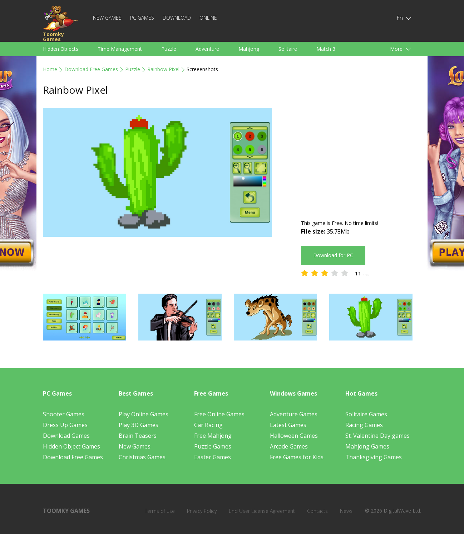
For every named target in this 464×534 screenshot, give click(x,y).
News (346, 511)
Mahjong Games (367, 446)
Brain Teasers (138, 436)
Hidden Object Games (71, 446)
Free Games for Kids (297, 457)
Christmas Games (142, 457)
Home (50, 69)
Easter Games (212, 457)
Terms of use (160, 511)
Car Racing (208, 425)
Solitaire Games (366, 414)
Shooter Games (63, 414)
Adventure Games (293, 414)
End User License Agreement (262, 511)
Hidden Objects (60, 48)
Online (208, 17)
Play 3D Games (138, 425)
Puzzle (168, 48)
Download (177, 17)
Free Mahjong (213, 436)
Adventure (207, 48)
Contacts (317, 511)
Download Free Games (91, 69)
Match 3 (325, 48)
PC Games (142, 17)
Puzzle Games (212, 446)
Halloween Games (294, 436)
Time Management (120, 48)
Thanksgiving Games (373, 457)
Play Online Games (143, 414)
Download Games (66, 436)
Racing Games (364, 425)
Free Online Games (219, 414)
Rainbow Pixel (163, 69)
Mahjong (248, 48)
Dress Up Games (65, 425)
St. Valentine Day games (377, 436)
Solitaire (287, 48)
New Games (107, 17)
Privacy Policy (202, 511)
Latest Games (288, 425)
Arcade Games (289, 446)
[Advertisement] (361, 158)
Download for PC (333, 255)
